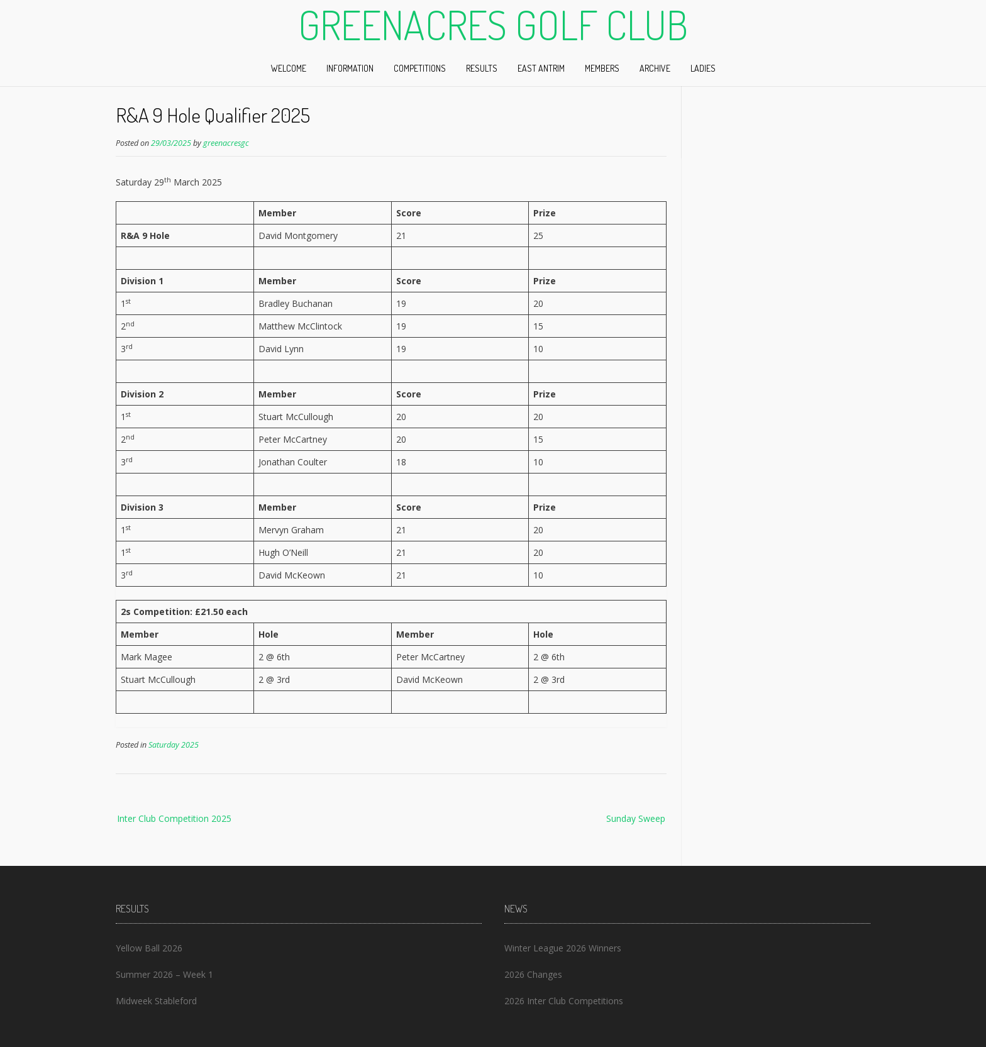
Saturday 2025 (173, 745)
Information (350, 68)
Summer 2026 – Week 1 (164, 974)
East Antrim (541, 68)
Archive (655, 68)
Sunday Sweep (635, 818)
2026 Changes (533, 974)
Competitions (420, 68)
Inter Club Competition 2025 (174, 818)
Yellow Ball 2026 (149, 948)
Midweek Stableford (156, 1001)
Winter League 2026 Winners (562, 948)
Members (602, 68)
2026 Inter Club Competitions (563, 1001)
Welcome (288, 68)
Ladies (703, 68)
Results (481, 68)
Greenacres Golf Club (493, 24)
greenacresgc (226, 143)
